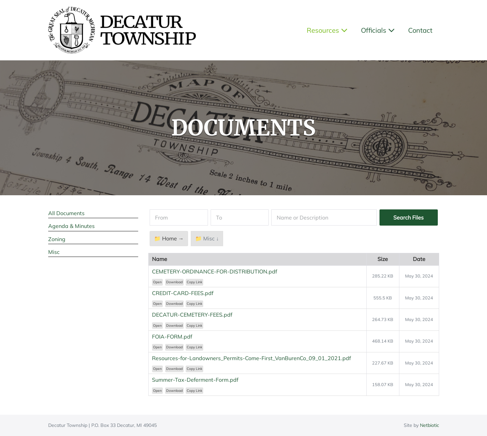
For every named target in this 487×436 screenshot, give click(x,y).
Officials (378, 30)
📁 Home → (169, 238)
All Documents (66, 213)
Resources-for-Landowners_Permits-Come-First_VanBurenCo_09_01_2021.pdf (251, 358)
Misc (54, 252)
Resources (327, 30)
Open (157, 282)
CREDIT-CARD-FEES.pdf (182, 293)
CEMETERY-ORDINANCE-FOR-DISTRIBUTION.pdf (214, 271)
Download (174, 282)
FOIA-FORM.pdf (172, 336)
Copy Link (194, 282)
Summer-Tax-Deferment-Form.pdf (195, 379)
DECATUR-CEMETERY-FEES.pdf (192, 314)
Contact (420, 30)
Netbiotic (429, 425)
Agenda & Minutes (71, 226)
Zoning (56, 239)
